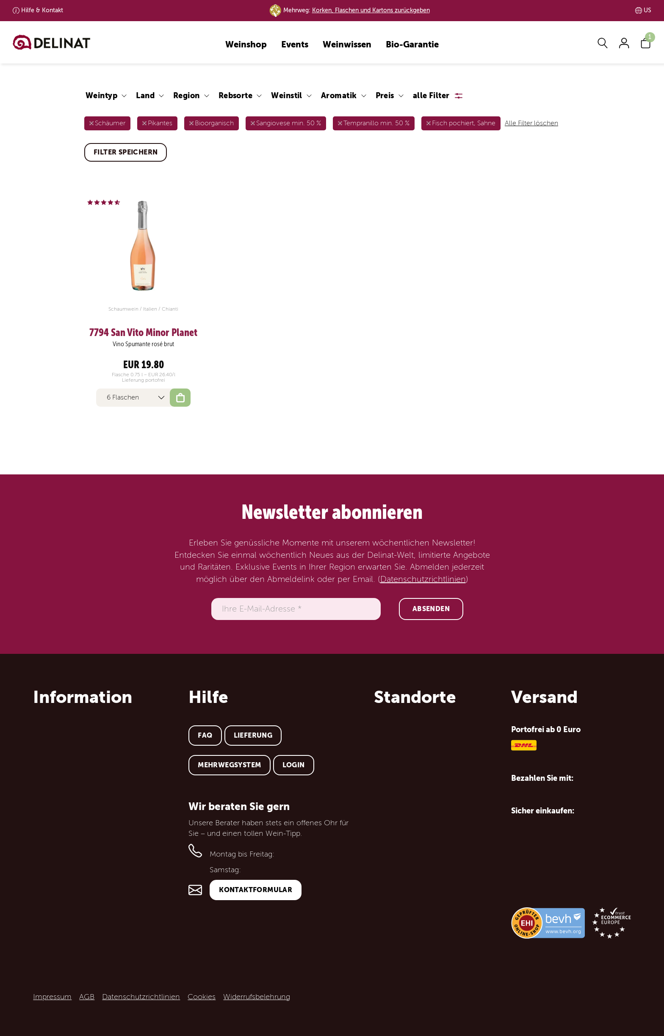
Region (186, 95)
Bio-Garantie (412, 45)
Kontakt (42, 10)
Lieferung (253, 735)
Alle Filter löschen (531, 123)
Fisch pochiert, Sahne (463, 123)
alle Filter (431, 95)
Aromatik (339, 95)
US (647, 10)
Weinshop (246, 45)
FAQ (205, 735)
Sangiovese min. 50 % (288, 123)
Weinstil (286, 95)
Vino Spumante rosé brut (143, 344)
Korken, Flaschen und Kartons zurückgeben (371, 10)
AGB (86, 996)
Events (294, 45)
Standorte (415, 697)
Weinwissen (347, 45)
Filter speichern (126, 152)
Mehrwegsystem (229, 765)
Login (293, 765)
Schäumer (110, 123)
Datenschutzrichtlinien (423, 579)
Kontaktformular (255, 890)
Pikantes (160, 123)
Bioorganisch (214, 123)
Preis (385, 95)
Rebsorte (236, 95)
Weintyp (101, 95)
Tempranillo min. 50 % (376, 123)
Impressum (52, 996)
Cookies (202, 996)
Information (82, 697)
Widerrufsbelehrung (256, 996)
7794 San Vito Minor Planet (143, 332)
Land (145, 95)
